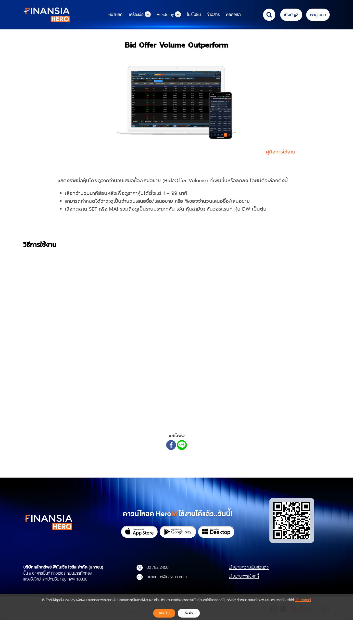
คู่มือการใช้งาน (280, 151)
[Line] (182, 445)
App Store (139, 532)
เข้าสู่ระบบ (318, 15)
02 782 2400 (152, 567)
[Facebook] (171, 445)
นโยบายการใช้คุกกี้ (244, 576)
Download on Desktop (216, 532)
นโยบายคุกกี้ (303, 600)
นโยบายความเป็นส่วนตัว (249, 567)
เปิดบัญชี (291, 15)
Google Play (178, 532)
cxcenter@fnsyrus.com (162, 576)
